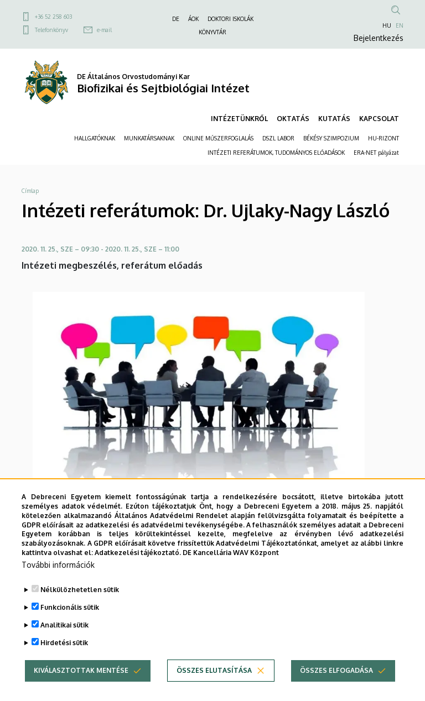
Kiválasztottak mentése (81, 689)
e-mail (104, 30)
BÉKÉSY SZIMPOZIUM (331, 138)
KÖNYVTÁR (212, 32)
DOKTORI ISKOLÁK (230, 18)
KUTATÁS (334, 118)
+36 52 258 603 (53, 16)
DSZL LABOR (278, 138)
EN (399, 25)
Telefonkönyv (51, 30)
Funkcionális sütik (69, 626)
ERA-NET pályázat (376, 152)
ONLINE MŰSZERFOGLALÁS (218, 138)
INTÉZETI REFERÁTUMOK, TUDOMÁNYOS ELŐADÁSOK (276, 152)
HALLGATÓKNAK (94, 138)
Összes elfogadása (336, 689)
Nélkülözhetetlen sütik (79, 608)
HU (386, 25)
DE (175, 18)
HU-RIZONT (383, 138)
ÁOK (193, 18)
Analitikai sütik (64, 644)
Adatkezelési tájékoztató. (138, 571)
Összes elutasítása (214, 689)
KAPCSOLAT (379, 118)
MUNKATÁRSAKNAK (149, 138)
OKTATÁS (293, 118)
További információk (58, 583)
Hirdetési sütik (64, 661)
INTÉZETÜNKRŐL (239, 118)
